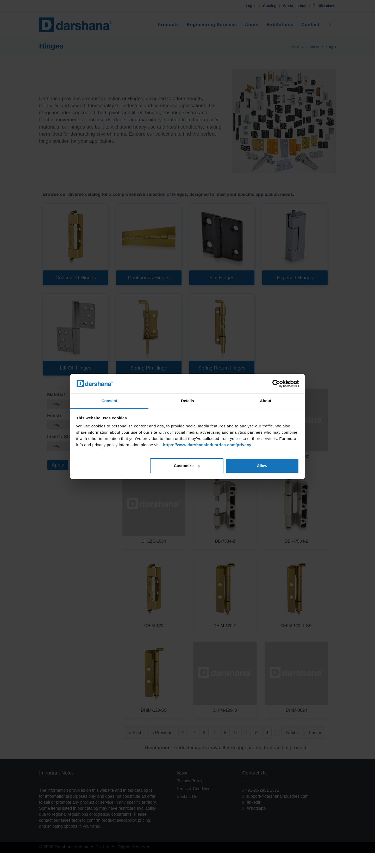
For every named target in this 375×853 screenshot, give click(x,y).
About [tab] (265, 400)
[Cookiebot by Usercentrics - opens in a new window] (276, 384)
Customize (187, 465)
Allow (262, 465)
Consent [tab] (109, 400)
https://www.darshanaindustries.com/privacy (207, 445)
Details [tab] (187, 400)
